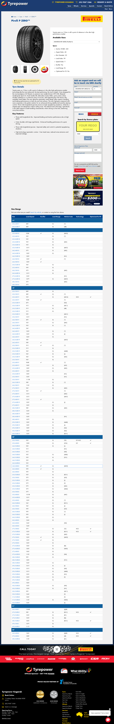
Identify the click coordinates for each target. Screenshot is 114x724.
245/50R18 (15, 259)
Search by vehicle (35, 212)
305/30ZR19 (16, 431)
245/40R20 (15, 466)
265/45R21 (15, 609)
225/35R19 (15, 291)
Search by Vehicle (67, 694)
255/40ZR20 (16, 497)
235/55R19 (15, 317)
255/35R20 (15, 477)
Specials (91, 6)
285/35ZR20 (16, 560)
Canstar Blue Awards (81, 704)
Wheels (76, 6)
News (110, 9)
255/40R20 (15, 494)
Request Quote (80, 170)
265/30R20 (15, 506)
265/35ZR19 (16, 382)
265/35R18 (15, 270)
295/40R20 (15, 583)
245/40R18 (15, 250)
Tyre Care (65, 700)
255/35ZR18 (16, 265)
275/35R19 (15, 391)
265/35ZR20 (16, 511)
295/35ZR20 (16, 574)
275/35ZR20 (16, 531)
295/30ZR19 (16, 422)
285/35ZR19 (16, 411)
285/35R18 (15, 282)
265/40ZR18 (16, 273)
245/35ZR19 (16, 325)
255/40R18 (15, 267)
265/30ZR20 (16, 503)
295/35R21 (15, 623)
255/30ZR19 (16, 348)
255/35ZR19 (16, 351)
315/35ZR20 (16, 597)
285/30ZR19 (16, 408)
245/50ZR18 (16, 256)
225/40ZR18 (16, 239)
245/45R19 (15, 331)
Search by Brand (66, 698)
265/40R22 (15, 633)
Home (13, 17)
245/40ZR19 (16, 328)
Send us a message (11, 707)
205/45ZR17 (16, 227)
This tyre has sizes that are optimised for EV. (26, 81)
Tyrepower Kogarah (63, 2)
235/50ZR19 (16, 314)
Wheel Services (66, 716)
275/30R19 (15, 388)
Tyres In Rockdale (80, 700)
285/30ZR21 (16, 621)
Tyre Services (65, 714)
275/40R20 (15, 551)
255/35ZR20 (16, 480)
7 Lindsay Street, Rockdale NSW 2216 (15, 699)
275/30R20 (15, 529)
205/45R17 (15, 224)
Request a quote (103, 2)
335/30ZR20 (16, 603)
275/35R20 (15, 537)
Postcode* (77, 108)
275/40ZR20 (16, 546)
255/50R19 (15, 377)
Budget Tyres (79, 706)
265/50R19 (15, 385)
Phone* (83, 97)
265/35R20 (15, 509)
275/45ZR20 (16, 554)
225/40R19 (15, 297)
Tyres (69, 6)
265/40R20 (15, 520)
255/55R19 (15, 379)
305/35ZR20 (16, 594)
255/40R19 (15, 362)
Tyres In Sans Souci (81, 702)
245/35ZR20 (16, 449)
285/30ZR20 (16, 557)
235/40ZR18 (16, 242)
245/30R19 (15, 320)
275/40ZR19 (16, 396)
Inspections (65, 712)
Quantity (95, 86)
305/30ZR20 (16, 585)
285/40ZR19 (16, 414)
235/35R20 (15, 440)
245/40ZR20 (16, 463)
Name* (76, 92)
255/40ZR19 (16, 368)
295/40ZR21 (16, 626)
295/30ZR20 (16, 566)
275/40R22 (15, 636)
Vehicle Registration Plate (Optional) (81, 147)
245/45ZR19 (16, 334)
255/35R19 (15, 359)
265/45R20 (15, 523)
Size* (75, 86)
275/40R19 (15, 394)
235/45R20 (15, 443)
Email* (76, 102)
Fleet (106, 9)
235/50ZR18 (16, 247)
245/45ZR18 (16, 253)
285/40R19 (15, 419)
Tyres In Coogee (80, 694)
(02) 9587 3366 (85, 2)
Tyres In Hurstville (80, 696)
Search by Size (66, 696)
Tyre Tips (64, 702)
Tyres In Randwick (80, 698)
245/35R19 (15, 323)
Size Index (78, 692)
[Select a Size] (76, 41)
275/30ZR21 (16, 612)
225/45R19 (15, 300)
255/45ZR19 (16, 374)
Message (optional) (79, 153)
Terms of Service (92, 166)
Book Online (108, 6)
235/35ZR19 (16, 303)
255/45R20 (15, 500)
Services (83, 6)
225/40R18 (15, 233)
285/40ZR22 (16, 639)
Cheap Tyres (79, 708)
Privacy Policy (82, 166)
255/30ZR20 (16, 475)
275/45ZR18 (16, 276)
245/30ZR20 (16, 446)
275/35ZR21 (16, 615)
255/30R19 (15, 345)
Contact (99, 6)
